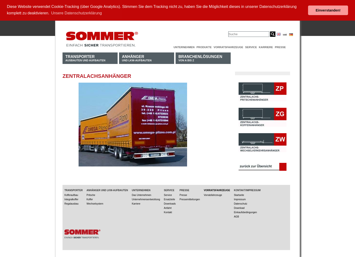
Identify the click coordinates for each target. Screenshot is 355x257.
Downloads (170, 203)
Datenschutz (240, 203)
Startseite (239, 195)
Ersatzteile (169, 199)
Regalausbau (71, 203)
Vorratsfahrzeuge (228, 47)
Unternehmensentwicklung (146, 199)
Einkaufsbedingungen (245, 212)
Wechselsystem (94, 203)
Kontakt (168, 212)
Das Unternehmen (141, 195)
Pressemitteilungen (190, 199)
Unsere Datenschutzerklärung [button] (76, 13)
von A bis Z (200, 58)
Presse (280, 47)
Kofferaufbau (71, 195)
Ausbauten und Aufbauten (85, 58)
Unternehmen (184, 47)
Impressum (240, 199)
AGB (236, 216)
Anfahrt (168, 207)
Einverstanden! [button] (328, 10)
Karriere (266, 47)
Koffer (89, 199)
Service (251, 47)
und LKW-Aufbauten (137, 58)
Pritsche (90, 195)
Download (239, 207)
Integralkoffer (71, 199)
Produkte (204, 47)
